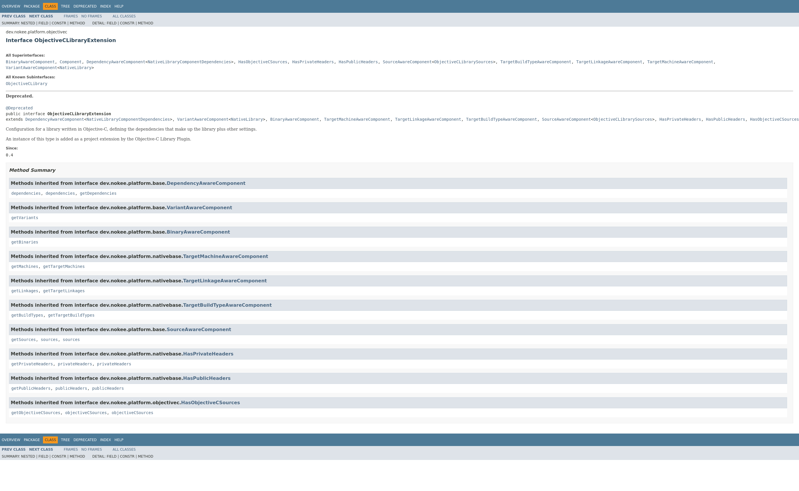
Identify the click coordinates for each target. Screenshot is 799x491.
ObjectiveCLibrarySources (463, 61)
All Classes (124, 16)
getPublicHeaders (31, 388)
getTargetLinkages (64, 290)
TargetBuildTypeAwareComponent (535, 61)
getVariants (24, 217)
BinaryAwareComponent (30, 61)
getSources (23, 339)
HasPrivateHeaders (313, 61)
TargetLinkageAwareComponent (609, 61)
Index (105, 6)
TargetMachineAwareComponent (680, 61)
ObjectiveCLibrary (26, 83)
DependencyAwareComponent (116, 61)
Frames (71, 16)
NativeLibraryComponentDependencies (189, 61)
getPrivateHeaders (32, 364)
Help (118, 6)
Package (32, 6)
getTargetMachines (64, 266)
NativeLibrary (75, 67)
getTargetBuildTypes (71, 315)
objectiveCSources (86, 412)
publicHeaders (71, 388)
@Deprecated (19, 108)
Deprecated (85, 6)
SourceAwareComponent (407, 61)
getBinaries (24, 242)
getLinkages (24, 290)
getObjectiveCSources (35, 412)
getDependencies (98, 193)
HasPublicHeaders (358, 61)
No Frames (91, 16)
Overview (11, 6)
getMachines (24, 266)
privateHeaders (75, 364)
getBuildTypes (27, 315)
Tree (65, 6)
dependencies (26, 193)
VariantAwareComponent (31, 67)
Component (71, 61)
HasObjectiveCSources (263, 61)
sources (49, 339)
